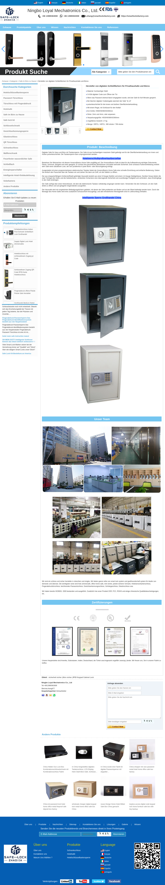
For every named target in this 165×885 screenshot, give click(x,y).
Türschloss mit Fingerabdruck (17, 103)
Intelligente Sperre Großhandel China (101, 197)
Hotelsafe (7, 109)
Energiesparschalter (12, 170)
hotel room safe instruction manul (15, 337)
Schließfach (8, 164)
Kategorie (13, 81)
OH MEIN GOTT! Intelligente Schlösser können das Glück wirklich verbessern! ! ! (18, 342)
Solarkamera (9, 181)
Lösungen (111, 824)
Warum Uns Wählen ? (43, 857)
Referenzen (112, 27)
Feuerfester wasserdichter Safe (17, 159)
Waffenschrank (10, 153)
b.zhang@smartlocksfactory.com (100, 16)
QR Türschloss (10, 142)
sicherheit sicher (55, 677)
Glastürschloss (10, 137)
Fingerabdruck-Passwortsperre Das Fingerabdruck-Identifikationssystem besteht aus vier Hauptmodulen (16, 321)
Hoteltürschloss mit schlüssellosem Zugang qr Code (23, 257)
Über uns (41, 27)
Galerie (125, 824)
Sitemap (72, 824)
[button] (81, 64)
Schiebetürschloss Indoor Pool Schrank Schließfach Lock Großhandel (23, 232)
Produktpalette (24, 27)
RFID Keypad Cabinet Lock (83, 677)
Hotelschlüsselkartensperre (16, 92)
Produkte (42, 824)
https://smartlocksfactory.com (134, 16)
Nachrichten (70, 27)
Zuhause (7, 27)
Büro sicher (67, 677)
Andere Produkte (11, 186)
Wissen (54, 27)
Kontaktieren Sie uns (91, 27)
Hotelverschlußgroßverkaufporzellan (102, 158)
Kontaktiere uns (40, 854)
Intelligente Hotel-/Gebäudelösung (19, 175)
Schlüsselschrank (11, 126)
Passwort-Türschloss (13, 98)
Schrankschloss (10, 148)
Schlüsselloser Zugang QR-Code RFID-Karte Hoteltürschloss (24, 273)
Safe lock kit (9, 120)
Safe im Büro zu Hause (27, 81)
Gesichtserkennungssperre (15, 131)
